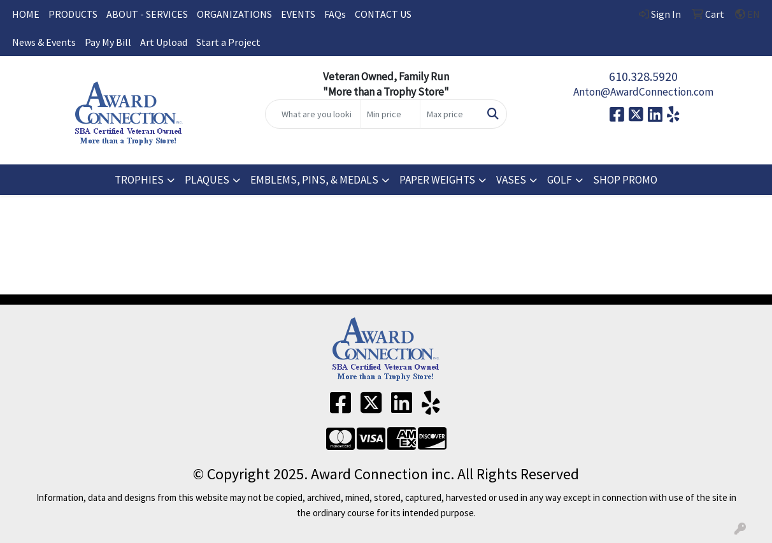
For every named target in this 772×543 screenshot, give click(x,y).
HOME (25, 14)
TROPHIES (139, 180)
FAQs (335, 14)
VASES (511, 180)
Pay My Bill (108, 42)
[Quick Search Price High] (450, 114)
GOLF (559, 180)
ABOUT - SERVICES (147, 14)
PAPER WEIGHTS (437, 180)
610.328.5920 (643, 76)
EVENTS (298, 14)
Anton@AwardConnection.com (643, 92)
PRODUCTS (72, 14)
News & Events (44, 42)
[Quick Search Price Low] (390, 114)
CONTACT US (383, 14)
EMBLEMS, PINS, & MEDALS (314, 180)
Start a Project (228, 42)
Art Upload (163, 42)
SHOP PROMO (625, 180)
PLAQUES (207, 180)
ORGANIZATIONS (234, 14)
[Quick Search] (313, 114)
